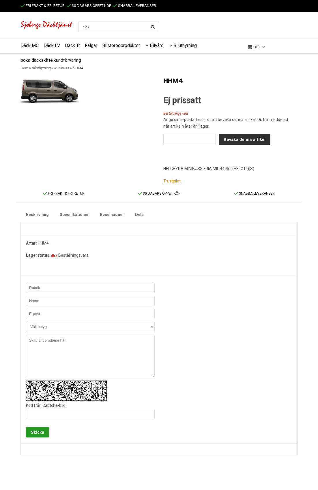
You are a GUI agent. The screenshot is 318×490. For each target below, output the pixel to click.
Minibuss (62, 68)
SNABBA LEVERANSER (134, 5)
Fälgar (91, 45)
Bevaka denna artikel (244, 139)
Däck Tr (72, 45)
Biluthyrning (185, 45)
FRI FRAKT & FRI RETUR (42, 5)
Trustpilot (172, 181)
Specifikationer (74, 214)
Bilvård (157, 45)
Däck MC (29, 45)
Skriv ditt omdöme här (90, 356)
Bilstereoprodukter (121, 45)
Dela (139, 214)
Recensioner (112, 214)
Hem (24, 68)
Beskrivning (37, 214)
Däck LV (52, 45)
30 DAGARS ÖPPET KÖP (89, 5)
